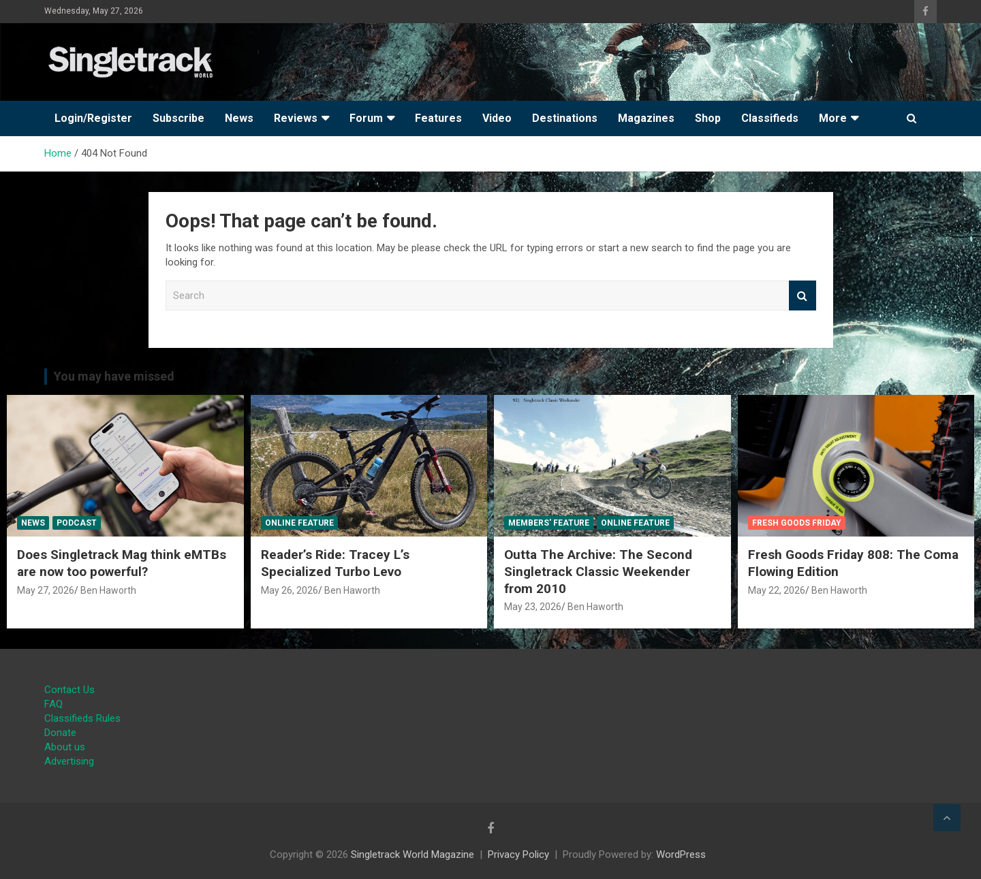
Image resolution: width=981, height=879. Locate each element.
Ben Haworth (108, 590)
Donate (60, 732)
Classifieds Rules (82, 718)
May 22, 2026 (776, 590)
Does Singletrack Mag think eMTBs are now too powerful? (121, 563)
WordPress (681, 854)
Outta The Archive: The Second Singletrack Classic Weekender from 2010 (598, 571)
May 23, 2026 (532, 606)
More (833, 118)
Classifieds (769, 118)
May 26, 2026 (289, 590)
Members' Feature (548, 523)
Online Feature (299, 523)
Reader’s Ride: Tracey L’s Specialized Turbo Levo (335, 563)
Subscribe (178, 118)
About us (64, 747)
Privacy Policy (518, 854)
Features (438, 118)
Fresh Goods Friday (796, 523)
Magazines (646, 118)
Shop (708, 118)
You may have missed (114, 376)
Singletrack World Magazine (412, 854)
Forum (366, 118)
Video (497, 118)
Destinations (564, 118)
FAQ (53, 704)
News (239, 118)
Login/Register (93, 118)
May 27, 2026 (45, 590)
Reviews (295, 118)
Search (802, 296)
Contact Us (69, 690)
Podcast (77, 523)
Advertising (69, 761)
